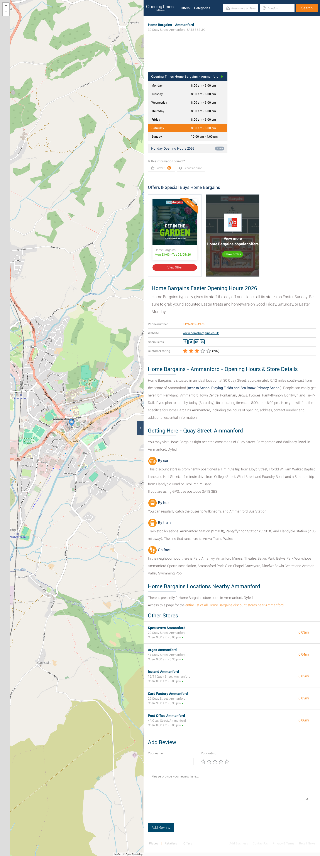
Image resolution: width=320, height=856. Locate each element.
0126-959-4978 (194, 324)
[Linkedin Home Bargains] (202, 342)
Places (153, 843)
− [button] (6, 12)
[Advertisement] (232, 58)
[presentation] (181, 814)
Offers (185, 8)
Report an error (190, 168)
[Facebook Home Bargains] (185, 342)
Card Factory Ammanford (168, 694)
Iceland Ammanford (163, 672)
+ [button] (6, 6)
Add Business (238, 843)
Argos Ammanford (162, 650)
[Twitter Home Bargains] (190, 342)
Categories (202, 8)
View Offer (175, 267)
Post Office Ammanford (166, 716)
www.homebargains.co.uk (201, 333)
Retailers (171, 843)
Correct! (161, 168)
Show (219, 148)
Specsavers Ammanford (166, 628)
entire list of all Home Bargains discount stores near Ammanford (234, 605)
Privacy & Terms (283, 843)
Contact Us (260, 843)
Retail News (307, 843)
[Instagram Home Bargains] (196, 342)
